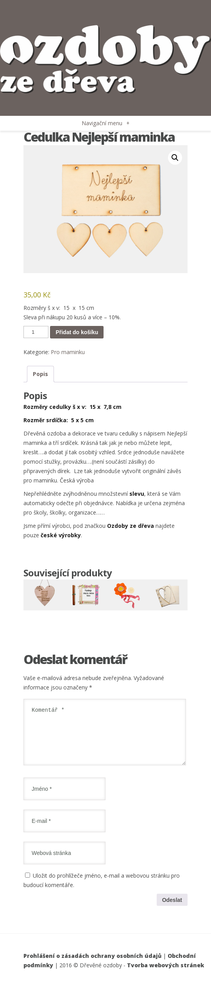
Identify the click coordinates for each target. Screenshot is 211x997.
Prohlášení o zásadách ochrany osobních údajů (92, 965)
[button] (175, 158)
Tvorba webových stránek (165, 974)
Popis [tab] (40, 374)
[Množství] (35, 332)
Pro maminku (68, 352)
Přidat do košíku (76, 332)
